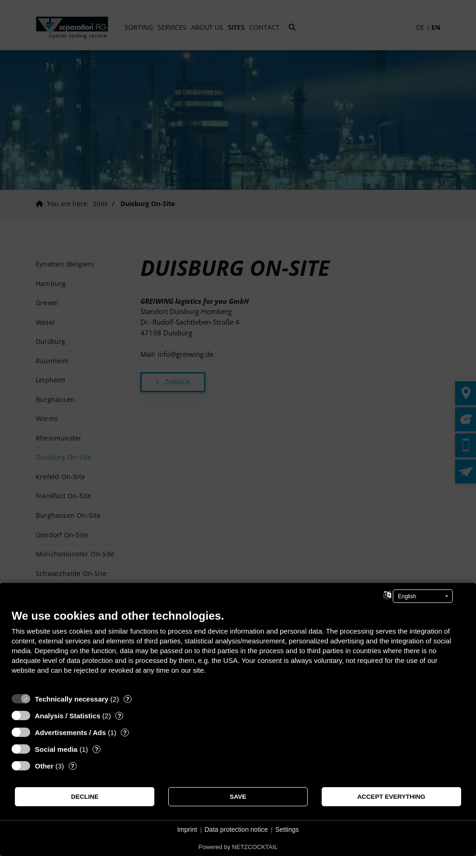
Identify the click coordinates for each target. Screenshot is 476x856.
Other (44, 766)
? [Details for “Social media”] (97, 749)
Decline (85, 796)
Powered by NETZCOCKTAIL (238, 846)
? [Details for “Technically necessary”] (127, 699)
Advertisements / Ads (70, 732)
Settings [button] (287, 829)
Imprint (187, 829)
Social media (56, 749)
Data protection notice (236, 829)
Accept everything (391, 796)
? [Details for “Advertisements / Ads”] (125, 732)
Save (238, 796)
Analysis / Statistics (67, 716)
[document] (238, 648)
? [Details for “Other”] (72, 765)
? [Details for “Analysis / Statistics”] (119, 715)
